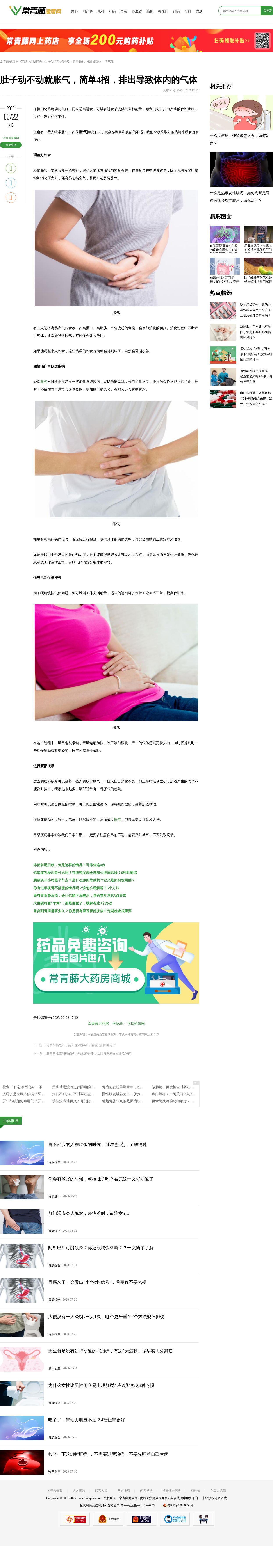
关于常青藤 (54, 1491)
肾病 (176, 11)
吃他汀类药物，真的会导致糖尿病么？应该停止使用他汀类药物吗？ (255, 310)
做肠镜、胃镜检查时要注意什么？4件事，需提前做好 (193, 1087)
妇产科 (87, 11)
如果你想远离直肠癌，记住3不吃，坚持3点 (224, 280)
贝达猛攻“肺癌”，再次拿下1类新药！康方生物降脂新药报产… (256, 354)
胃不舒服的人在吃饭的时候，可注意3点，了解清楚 (97, 1144)
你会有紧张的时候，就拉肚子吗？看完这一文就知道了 (100, 1178)
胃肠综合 (11, 144)
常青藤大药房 (98, 1023)
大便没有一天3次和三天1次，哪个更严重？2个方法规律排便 (106, 1316)
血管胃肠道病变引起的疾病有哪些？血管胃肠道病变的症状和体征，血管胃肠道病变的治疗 (223, 248)
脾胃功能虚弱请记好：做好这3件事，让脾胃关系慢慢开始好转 (88, 1053)
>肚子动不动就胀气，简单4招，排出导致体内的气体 (78, 61)
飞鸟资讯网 (136, 1023)
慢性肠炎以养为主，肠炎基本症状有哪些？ (135, 1094)
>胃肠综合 (35, 61)
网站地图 (124, 1491)
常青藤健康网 (9, 61)
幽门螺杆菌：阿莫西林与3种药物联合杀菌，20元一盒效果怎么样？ (256, 398)
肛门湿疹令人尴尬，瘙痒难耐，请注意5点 (88, 1213)
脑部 (149, 11)
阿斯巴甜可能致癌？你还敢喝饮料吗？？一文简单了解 (100, 1247)
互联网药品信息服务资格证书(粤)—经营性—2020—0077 (117, 1505)
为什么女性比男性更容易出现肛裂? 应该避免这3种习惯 (101, 1385)
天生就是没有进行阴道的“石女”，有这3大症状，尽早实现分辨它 (110, 1351)
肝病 (112, 11)
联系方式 (101, 1491)
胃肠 (123, 11)
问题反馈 (146, 1491)
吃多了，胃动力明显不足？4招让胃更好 (86, 1419)
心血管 (137, 11)
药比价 (118, 1023)
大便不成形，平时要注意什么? (75, 1094)
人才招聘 (79, 1491)
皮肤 (199, 11)
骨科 (187, 11)
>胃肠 (23, 61)
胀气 (43, 382)
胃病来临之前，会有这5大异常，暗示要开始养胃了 (81, 1045)
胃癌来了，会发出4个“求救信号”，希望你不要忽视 (97, 1282)
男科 (74, 11)
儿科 (100, 11)
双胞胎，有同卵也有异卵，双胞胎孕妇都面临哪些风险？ (255, 332)
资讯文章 (54, 1368)
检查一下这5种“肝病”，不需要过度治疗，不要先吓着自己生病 (108, 1454)
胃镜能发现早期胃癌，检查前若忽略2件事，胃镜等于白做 (146, 1087)
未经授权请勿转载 (214, 1498)
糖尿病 (163, 11)
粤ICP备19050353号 (180, 1505)
